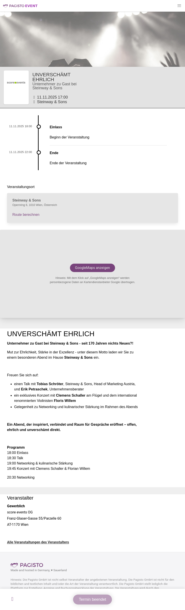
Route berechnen (26, 214)
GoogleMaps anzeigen (92, 268)
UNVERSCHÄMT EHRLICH (51, 77)
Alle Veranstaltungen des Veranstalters (38, 542)
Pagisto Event (20, 6)
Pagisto (28, 565)
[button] (179, 5)
